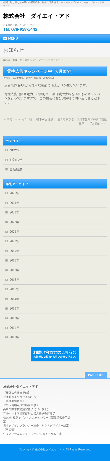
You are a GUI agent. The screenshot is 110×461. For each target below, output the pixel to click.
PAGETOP (95, 375)
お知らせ (16, 160)
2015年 (14, 289)
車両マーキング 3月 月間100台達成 (28, 119)
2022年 (14, 222)
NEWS (14, 150)
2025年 (14, 193)
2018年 (14, 260)
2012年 (14, 318)
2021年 (14, 231)
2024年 (14, 203)
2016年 (14, 279)
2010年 (14, 337)
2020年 (14, 241)
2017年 (14, 270)
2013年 (14, 308)
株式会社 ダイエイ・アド (36, 16)
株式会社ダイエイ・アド (50, 449)
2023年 (14, 212)
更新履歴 (16, 169)
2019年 (14, 251)
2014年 (14, 299)
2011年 (14, 327)
